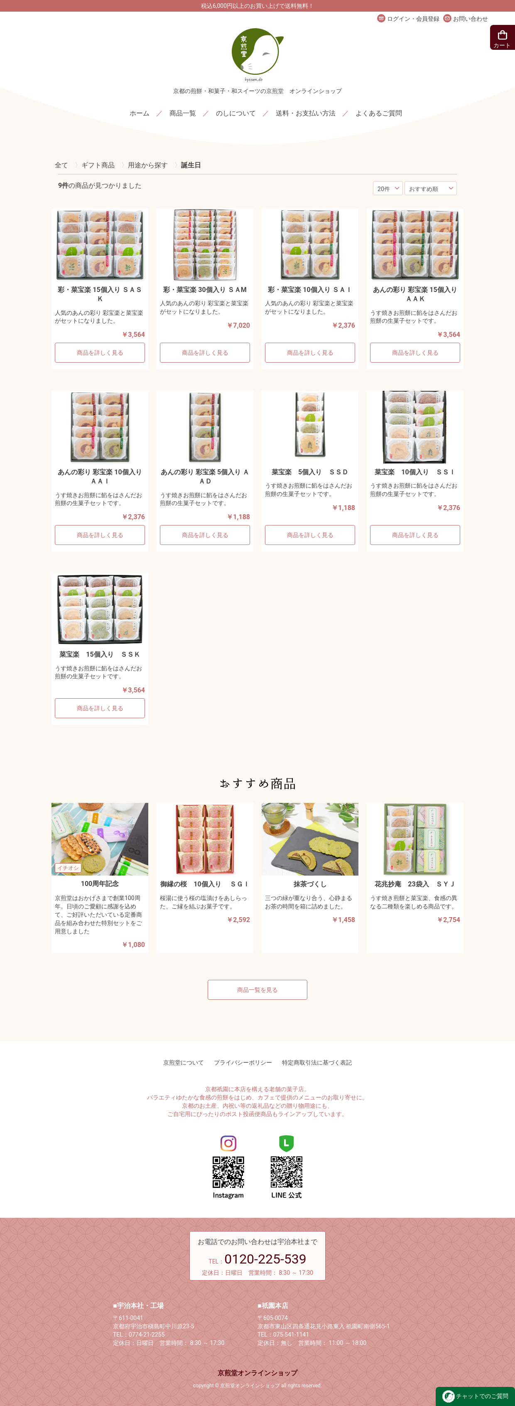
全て (61, 165)
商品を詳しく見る (100, 352)
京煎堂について (183, 1062)
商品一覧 (182, 113)
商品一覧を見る (257, 989)
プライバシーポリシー (243, 1062)
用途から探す (148, 165)
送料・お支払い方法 (306, 113)
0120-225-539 (265, 1259)
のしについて (236, 113)
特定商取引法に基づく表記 (317, 1062)
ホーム (140, 113)
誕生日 (191, 165)
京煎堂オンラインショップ (257, 1373)
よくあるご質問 (379, 113)
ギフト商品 (98, 165)
